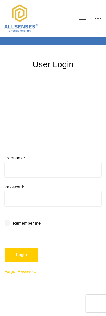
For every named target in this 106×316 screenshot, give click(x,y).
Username (14, 157)
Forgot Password (20, 271)
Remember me (23, 223)
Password (14, 186)
